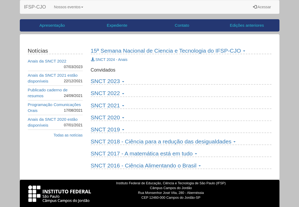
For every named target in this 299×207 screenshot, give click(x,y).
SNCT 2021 (107, 105)
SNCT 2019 (107, 129)
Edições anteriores (247, 25)
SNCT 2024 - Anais (109, 59)
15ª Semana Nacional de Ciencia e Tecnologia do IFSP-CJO (168, 51)
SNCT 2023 (107, 81)
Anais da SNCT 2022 (47, 61)
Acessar (262, 7)
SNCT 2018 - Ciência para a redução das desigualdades (163, 141)
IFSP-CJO (35, 7)
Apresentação (52, 25)
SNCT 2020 (107, 117)
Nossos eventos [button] (69, 7)
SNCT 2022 (107, 93)
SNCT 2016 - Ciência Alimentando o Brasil (146, 165)
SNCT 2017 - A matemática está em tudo (144, 153)
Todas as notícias (68, 135)
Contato (182, 25)
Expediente (117, 25)
